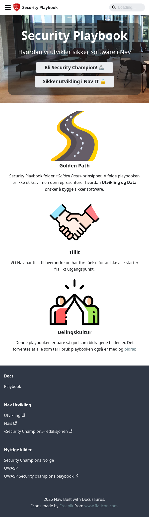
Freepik (66, 506)
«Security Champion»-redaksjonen (38, 431)
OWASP (11, 468)
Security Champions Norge (29, 460)
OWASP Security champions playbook (41, 476)
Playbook (12, 386)
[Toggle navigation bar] (7, 7)
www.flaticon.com (101, 506)
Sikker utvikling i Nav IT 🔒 (74, 81)
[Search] (127, 7)
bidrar (129, 349)
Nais (10, 423)
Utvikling (14, 415)
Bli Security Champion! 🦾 (75, 67)
